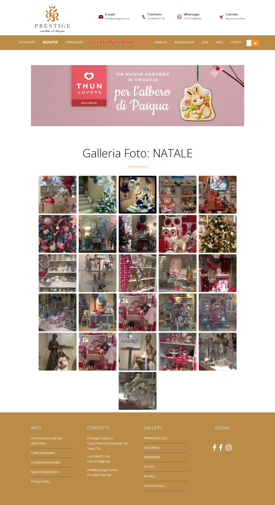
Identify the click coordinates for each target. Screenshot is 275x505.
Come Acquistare (43, 453)
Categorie (26, 42)
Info (219, 42)
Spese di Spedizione (45, 472)
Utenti (236, 42)
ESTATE (149, 467)
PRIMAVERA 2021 (156, 438)
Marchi (161, 42)
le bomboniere (154, 486)
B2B (205, 42)
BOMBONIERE (184, 42)
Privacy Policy (40, 481)
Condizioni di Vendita (46, 462)
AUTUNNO (151, 448)
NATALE (149, 476)
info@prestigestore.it (102, 470)
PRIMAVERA (74, 42)
